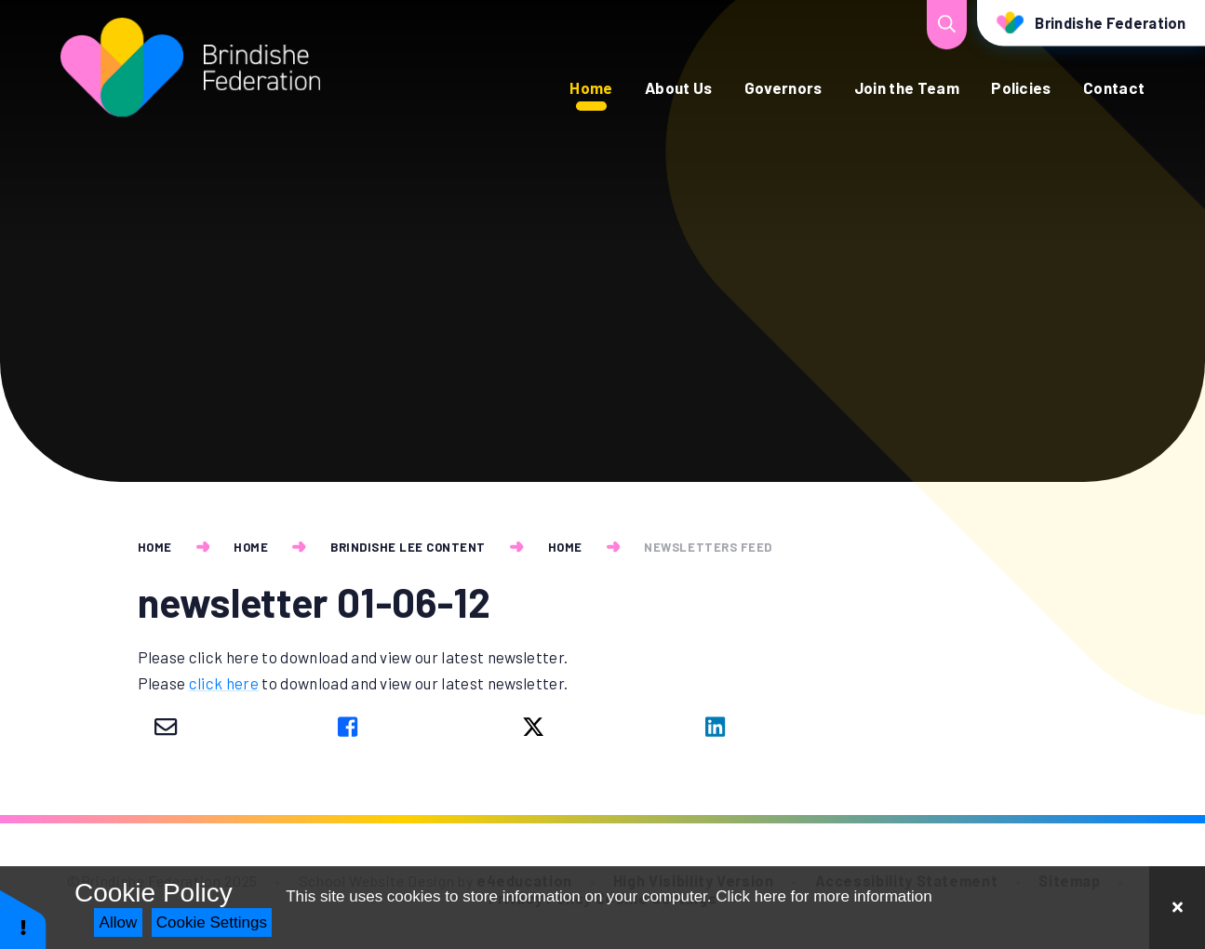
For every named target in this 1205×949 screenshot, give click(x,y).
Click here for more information (823, 896)
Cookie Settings (211, 922)
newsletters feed (707, 547)
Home (155, 547)
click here (224, 683)
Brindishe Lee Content (408, 547)
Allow (119, 922)
